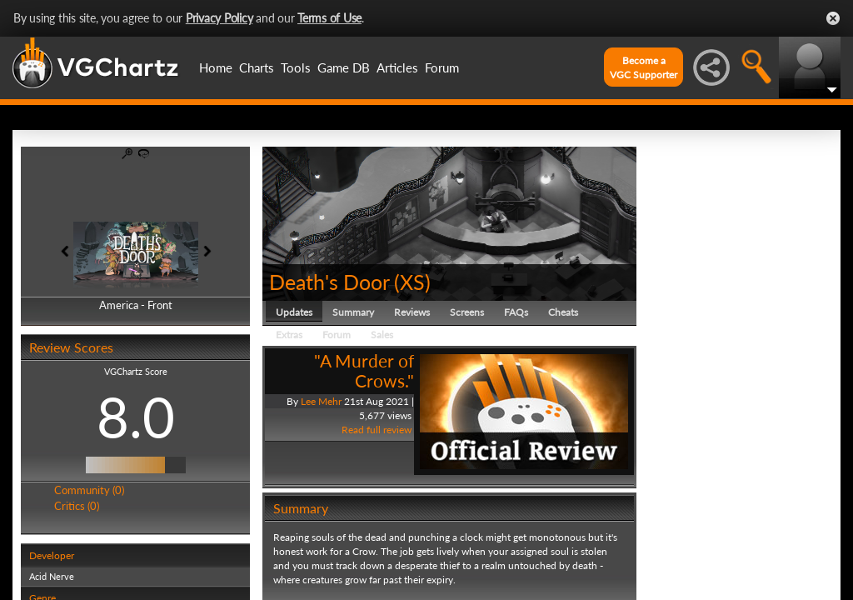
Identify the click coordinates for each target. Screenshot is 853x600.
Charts (256, 67)
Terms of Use (329, 18)
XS (412, 281)
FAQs (516, 312)
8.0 (136, 416)
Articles (397, 67)
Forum (442, 67)
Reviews (412, 312)
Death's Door (329, 281)
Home (215, 67)
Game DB (343, 67)
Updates (294, 312)
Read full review (377, 429)
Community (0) (89, 490)
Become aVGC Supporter (643, 67)
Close (833, 18)
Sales (382, 334)
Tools (296, 67)
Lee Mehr (321, 401)
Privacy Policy (219, 18)
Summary (353, 312)
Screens (467, 312)
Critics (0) (76, 505)
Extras (289, 334)
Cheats (563, 312)
